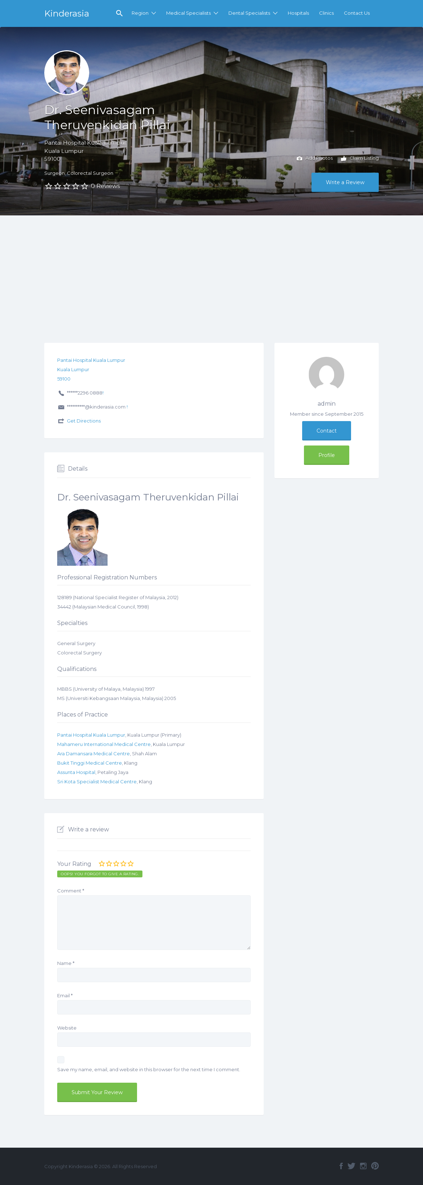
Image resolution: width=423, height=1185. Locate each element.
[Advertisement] (211, 269)
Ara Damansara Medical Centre (93, 753)
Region (140, 13)
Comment (70, 891)
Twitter (351, 1166)
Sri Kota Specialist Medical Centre (97, 781)
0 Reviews (105, 186)
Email (65, 995)
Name (65, 963)
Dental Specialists (249, 13)
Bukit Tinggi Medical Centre (89, 763)
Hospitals (298, 13)
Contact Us (357, 13)
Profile (326, 455)
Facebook (341, 1166)
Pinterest (375, 1166)
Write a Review (345, 182)
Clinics (326, 13)
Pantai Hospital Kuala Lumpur (91, 735)
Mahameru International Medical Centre (104, 744)
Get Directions (84, 421)
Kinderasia (66, 13)
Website (67, 1028)
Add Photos (315, 158)
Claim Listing (360, 158)
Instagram (363, 1166)
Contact (327, 431)
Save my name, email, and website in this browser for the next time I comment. (148, 1069)
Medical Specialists (188, 13)
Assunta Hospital (76, 772)
